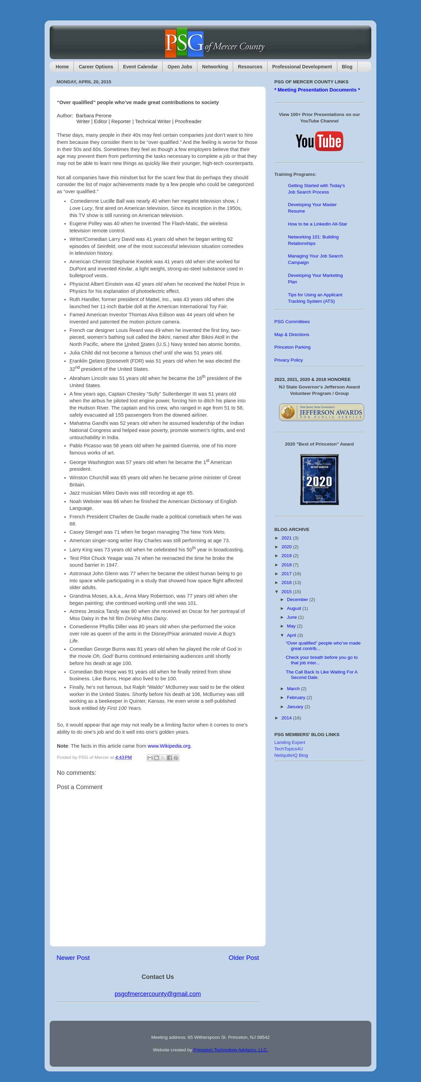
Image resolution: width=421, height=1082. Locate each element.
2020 (287, 546)
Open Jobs (179, 66)
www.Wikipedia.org (169, 746)
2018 (287, 564)
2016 (287, 582)
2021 (287, 537)
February (297, 697)
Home (62, 66)
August (295, 608)
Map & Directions (291, 334)
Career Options (96, 66)
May (292, 626)
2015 (287, 591)
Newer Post (73, 957)
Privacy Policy (288, 360)
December (298, 599)
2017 (287, 573)
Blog (347, 66)
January (296, 706)
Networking (215, 66)
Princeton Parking (292, 347)
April (292, 635)
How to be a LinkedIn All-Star (317, 224)
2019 (287, 555)
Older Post (244, 957)
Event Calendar (140, 66)
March (294, 688)
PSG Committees (292, 321)
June (292, 617)
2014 (287, 717)
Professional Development (302, 66)
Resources (250, 66)
